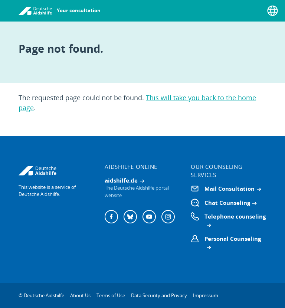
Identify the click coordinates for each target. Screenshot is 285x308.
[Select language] (272, 11)
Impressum (205, 295)
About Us (80, 295)
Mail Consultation (229, 188)
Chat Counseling (227, 202)
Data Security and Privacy (159, 295)
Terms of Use (110, 295)
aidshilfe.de (121, 180)
